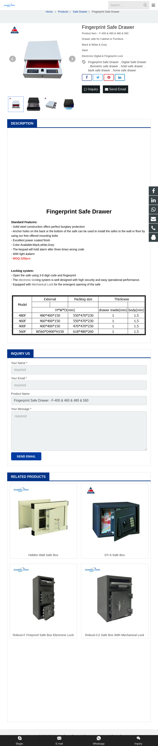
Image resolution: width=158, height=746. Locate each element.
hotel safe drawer (132, 76)
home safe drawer (124, 80)
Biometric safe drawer (104, 76)
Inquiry (91, 98)
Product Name (20, 401)
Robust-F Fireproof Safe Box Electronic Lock (43, 637)
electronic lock (28, 289)
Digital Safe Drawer (134, 72)
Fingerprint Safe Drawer (103, 72)
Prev (12, 69)
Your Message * (21, 415)
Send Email (115, 98)
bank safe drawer (99, 80)
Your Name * (19, 372)
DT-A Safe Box (115, 557)
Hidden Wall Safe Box (43, 557)
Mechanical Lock (42, 294)
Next (72, 69)
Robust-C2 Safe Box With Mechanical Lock (114, 637)
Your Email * (19, 387)
